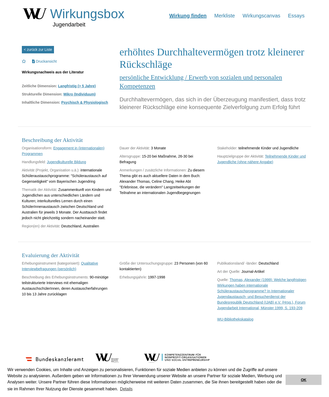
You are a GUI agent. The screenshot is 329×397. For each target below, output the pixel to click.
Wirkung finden (187, 15)
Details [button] (126, 389)
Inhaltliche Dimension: (41, 102)
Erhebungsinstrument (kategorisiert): (51, 263)
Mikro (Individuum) (79, 94)
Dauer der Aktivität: (135, 148)
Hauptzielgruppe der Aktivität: (240, 156)
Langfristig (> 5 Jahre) (77, 86)
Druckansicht (44, 61)
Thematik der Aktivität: (39, 190)
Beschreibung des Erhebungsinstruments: (55, 277)
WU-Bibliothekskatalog (235, 319)
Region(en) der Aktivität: (41, 226)
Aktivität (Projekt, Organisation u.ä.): (50, 170)
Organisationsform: (37, 148)
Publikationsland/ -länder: (237, 263)
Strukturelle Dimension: (42, 94)
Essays (296, 15)
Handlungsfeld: (34, 162)
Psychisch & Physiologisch (84, 102)
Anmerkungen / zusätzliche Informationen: (153, 170)
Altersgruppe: (130, 156)
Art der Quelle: (228, 271)
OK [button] (303, 380)
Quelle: (223, 280)
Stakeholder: (227, 148)
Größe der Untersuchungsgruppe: (146, 263)
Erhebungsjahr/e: (133, 277)
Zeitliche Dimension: (39, 86)
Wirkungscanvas (261, 15)
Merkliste (224, 15)
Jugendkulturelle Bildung (66, 162)
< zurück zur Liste (38, 49)
